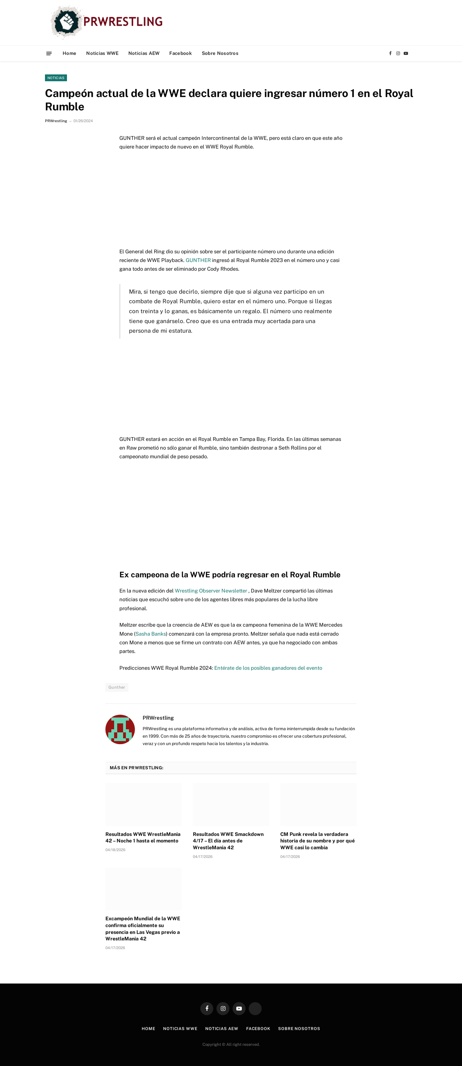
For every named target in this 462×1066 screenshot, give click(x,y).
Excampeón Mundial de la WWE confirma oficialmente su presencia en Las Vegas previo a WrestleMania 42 (142, 929)
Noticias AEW (144, 53)
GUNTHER (198, 260)
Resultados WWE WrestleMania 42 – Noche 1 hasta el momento (142, 837)
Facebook (180, 53)
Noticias (55, 78)
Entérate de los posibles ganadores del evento (268, 668)
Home (69, 53)
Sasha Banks (150, 634)
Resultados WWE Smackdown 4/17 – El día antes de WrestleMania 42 (228, 841)
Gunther (117, 687)
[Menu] (49, 53)
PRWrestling (56, 121)
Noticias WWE (102, 53)
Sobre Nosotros (220, 53)
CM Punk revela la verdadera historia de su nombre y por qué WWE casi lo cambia (317, 841)
